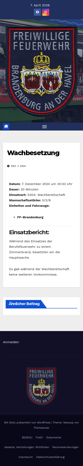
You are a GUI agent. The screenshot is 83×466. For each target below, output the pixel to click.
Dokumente (53, 437)
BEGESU (27, 437)
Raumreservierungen (65, 447)
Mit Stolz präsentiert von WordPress (27, 422)
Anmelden (11, 342)
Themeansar (41, 427)
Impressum (26, 457)
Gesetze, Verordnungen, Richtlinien (26, 447)
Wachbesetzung (33, 153)
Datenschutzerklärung (50, 457)
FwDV (39, 437)
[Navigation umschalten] (44, 126)
